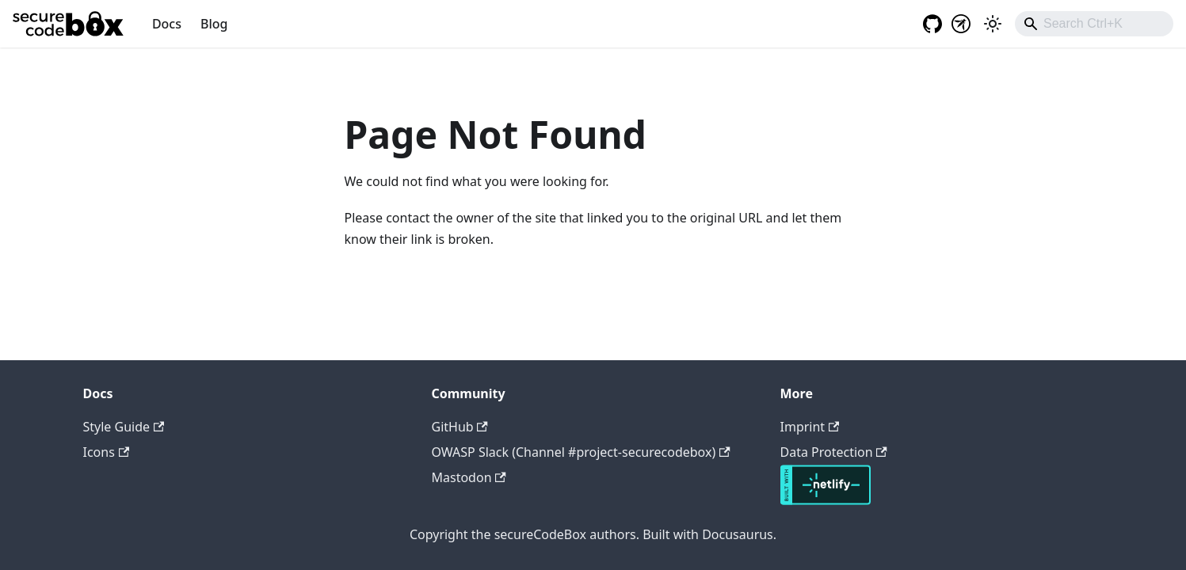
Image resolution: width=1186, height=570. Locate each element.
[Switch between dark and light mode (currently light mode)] (992, 23)
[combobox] (1094, 23)
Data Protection (833, 452)
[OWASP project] (961, 23)
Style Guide (124, 426)
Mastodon (469, 477)
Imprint (810, 426)
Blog (213, 23)
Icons (106, 452)
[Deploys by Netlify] (825, 500)
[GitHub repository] (927, 23)
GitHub (460, 426)
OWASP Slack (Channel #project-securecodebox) (581, 452)
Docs (166, 23)
